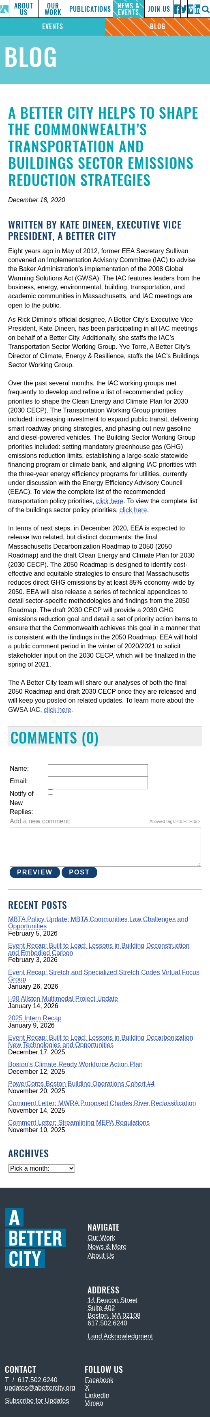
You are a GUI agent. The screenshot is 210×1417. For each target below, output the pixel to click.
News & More (107, 1246)
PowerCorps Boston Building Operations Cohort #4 (81, 1083)
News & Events (128, 9)
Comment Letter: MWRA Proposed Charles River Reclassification (102, 1103)
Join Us (159, 9)
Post (79, 872)
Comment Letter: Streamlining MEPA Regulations (79, 1122)
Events (52, 26)
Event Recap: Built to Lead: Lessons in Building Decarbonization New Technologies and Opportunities (100, 1041)
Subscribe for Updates (37, 1400)
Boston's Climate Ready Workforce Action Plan (75, 1064)
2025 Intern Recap (35, 1018)
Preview (35, 872)
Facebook (99, 1379)
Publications (90, 9)
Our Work (53, 9)
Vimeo (94, 1403)
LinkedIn (97, 1395)
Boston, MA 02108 (114, 1315)
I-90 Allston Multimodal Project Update (63, 998)
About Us (23, 9)
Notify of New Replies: (22, 802)
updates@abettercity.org (40, 1387)
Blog (157, 26)
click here (110, 501)
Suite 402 (101, 1307)
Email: (19, 781)
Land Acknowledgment (120, 1336)
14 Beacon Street (113, 1300)
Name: (19, 768)
